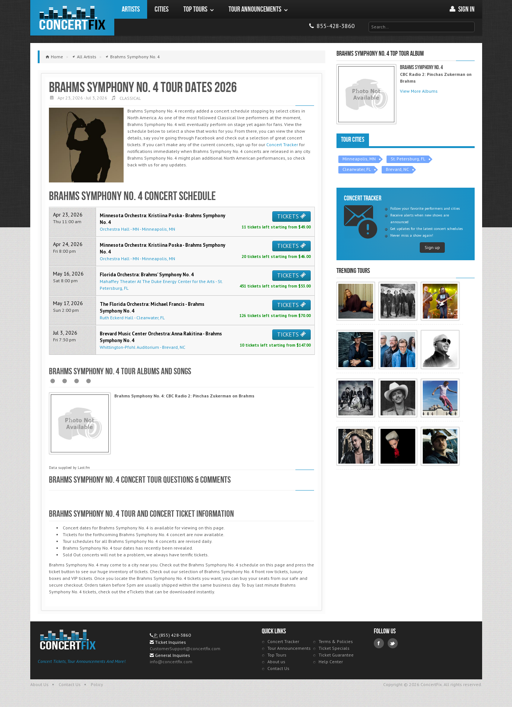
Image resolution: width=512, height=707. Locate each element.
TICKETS (291, 216)
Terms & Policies (336, 643)
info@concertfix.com (171, 663)
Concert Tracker (282, 144)
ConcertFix (72, 18)
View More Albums (419, 91)
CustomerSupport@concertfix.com (185, 650)
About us (276, 663)
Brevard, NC (397, 169)
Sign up (432, 247)
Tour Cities (352, 140)
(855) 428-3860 (175, 636)
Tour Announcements (289, 649)
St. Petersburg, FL (408, 159)
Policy (97, 686)
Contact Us (278, 670)
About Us (39, 686)
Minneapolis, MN (359, 159)
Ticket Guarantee (336, 656)
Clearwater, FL (356, 169)
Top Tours (276, 656)
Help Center (331, 663)
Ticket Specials (334, 649)
